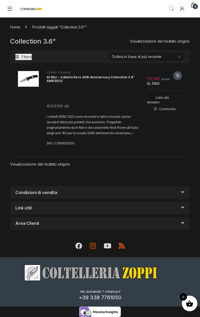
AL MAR (153, 83)
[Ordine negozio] (147, 56)
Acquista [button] (177, 75)
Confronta (167, 109)
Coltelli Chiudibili (59, 72)
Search (171, 8)
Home (15, 27)
